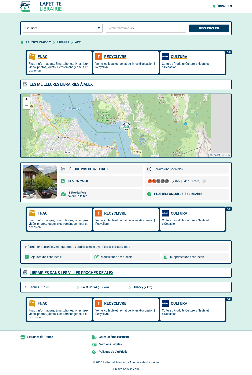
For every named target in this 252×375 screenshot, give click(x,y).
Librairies (224, 6)
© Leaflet (215, 155)
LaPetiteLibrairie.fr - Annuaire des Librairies (131, 362)
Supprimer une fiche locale (187, 257)
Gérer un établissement (114, 337)
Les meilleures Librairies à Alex (61, 84)
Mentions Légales (110, 344)
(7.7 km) (95, 287)
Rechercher (209, 28)
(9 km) (142, 287)
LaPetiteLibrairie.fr (38, 42)
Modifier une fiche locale (116, 257)
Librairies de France (40, 337)
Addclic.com (131, 369)
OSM (227, 155)
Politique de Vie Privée (113, 351)
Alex (78, 42)
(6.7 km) (40, 287)
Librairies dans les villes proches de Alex (71, 272)
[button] (126, 126)
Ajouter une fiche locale (46, 257)
